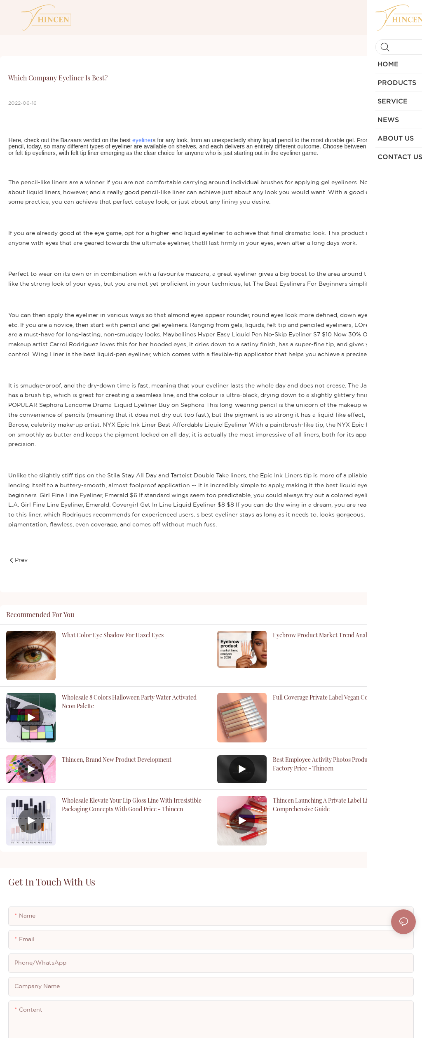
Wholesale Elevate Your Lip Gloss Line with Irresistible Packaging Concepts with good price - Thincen (132, 804)
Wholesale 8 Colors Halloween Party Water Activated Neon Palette (129, 701)
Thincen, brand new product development (116, 759)
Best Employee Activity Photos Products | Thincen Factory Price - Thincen (336, 764)
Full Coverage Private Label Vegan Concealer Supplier (341, 697)
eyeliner (142, 140)
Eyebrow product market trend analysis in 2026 (334, 635)
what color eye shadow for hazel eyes (113, 635)
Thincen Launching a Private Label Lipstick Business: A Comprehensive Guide (343, 804)
